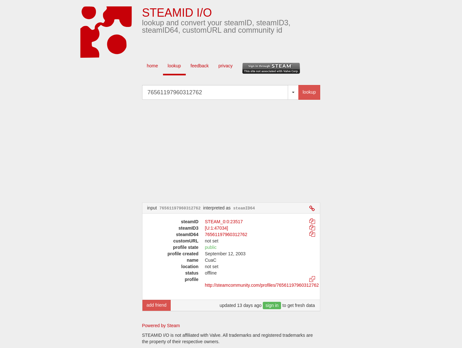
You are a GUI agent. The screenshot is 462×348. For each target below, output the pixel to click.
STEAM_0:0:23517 (224, 221)
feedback (200, 65)
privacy (225, 65)
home (152, 65)
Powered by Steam (161, 325)
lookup (174, 65)
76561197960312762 (226, 234)
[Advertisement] (240, 151)
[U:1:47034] (216, 228)
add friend (157, 305)
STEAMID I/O (177, 12)
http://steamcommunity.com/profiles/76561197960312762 (262, 285)
